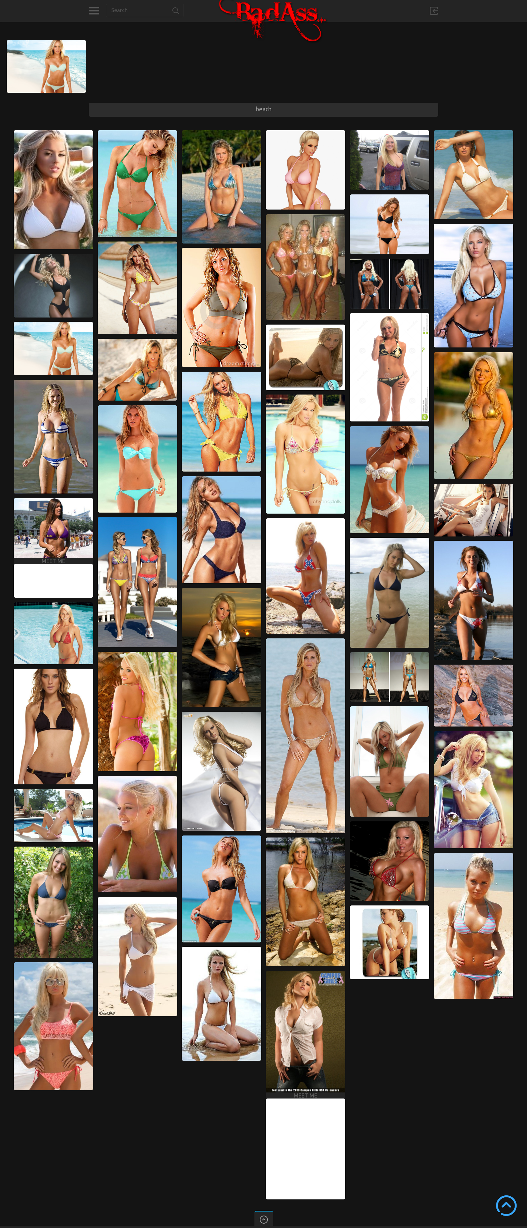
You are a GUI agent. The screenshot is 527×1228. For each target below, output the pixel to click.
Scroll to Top (506, 1205)
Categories (94, 10)
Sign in (434, 11)
